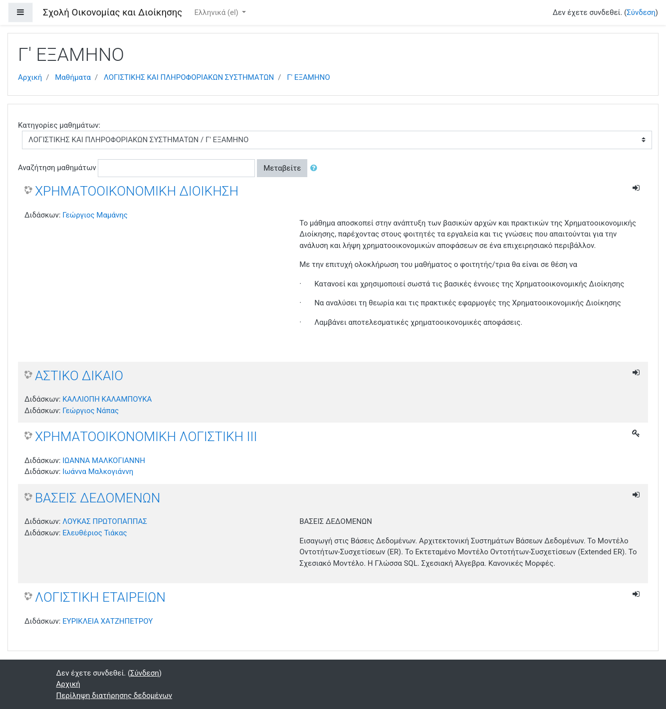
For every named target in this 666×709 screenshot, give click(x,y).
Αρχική (30, 77)
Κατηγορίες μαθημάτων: (59, 125)
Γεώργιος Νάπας (90, 410)
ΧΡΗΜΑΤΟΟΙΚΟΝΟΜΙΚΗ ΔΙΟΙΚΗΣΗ (136, 191)
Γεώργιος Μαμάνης (95, 215)
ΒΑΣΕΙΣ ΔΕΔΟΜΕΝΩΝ (97, 497)
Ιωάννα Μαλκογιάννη (97, 471)
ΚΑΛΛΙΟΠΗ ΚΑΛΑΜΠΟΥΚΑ (107, 399)
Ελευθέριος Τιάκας (94, 532)
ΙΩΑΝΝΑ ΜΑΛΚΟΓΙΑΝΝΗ (103, 460)
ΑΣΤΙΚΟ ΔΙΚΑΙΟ (79, 375)
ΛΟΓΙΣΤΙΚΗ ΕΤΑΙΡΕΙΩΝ (100, 597)
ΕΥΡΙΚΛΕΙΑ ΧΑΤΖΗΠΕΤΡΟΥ (107, 621)
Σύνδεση (641, 12)
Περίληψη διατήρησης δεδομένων (114, 695)
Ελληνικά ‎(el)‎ (217, 12)
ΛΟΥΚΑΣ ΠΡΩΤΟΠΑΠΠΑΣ (104, 521)
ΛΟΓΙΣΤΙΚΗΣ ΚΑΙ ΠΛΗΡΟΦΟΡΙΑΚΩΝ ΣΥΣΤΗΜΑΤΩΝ (189, 77)
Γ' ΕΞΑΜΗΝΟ (308, 77)
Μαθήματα (73, 77)
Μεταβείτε (282, 168)
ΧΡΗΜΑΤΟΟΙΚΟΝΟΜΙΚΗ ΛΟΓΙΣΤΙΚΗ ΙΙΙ (146, 436)
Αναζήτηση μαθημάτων (57, 167)
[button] (315, 168)
